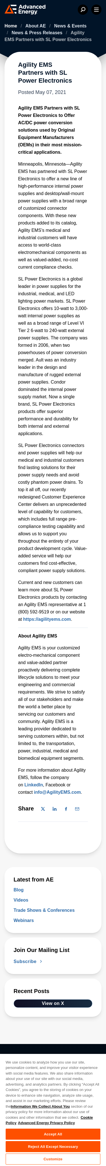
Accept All (53, 1134)
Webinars (24, 920)
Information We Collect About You (40, 1106)
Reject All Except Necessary (53, 1146)
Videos (21, 900)
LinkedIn (33, 784)
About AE (36, 25)
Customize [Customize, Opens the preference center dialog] (53, 1159)
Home (11, 25)
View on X (53, 1003)
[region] (53, 1109)
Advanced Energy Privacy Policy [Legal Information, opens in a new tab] (46, 1123)
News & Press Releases (38, 32)
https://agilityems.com (47, 619)
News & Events (70, 25)
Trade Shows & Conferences (44, 910)
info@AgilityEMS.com (57, 792)
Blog (19, 889)
